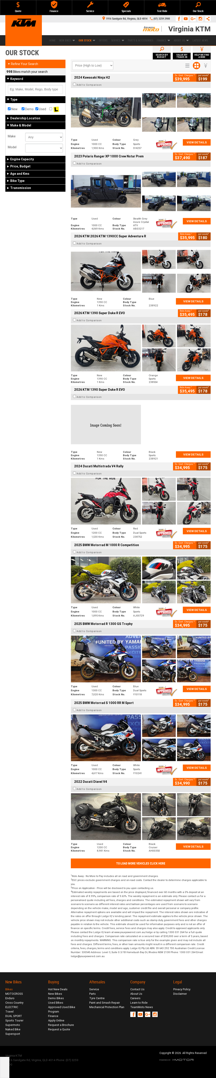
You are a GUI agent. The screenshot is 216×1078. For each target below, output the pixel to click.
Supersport (12, 1034)
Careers (135, 998)
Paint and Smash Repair (104, 1003)
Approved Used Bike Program (61, 1009)
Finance (163, 40)
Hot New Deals (57, 989)
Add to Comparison (89, 84)
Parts (92, 994)
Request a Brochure (61, 1025)
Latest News (200, 40)
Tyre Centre (97, 998)
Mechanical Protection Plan (106, 1007)
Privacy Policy (181, 989)
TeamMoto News (141, 1007)
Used (40, 109)
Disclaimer (180, 994)
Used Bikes (55, 1003)
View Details (197, 142)
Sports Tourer (14, 1020)
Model (12, 147)
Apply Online (56, 1020)
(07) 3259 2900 (161, 18)
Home (52, 40)
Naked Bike (12, 1029)
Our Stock (87, 40)
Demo (28, 109)
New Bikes (67, 40)
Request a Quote (59, 1029)
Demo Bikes (56, 998)
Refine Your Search (23, 64)
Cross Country (14, 1003)
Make (12, 136)
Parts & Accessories (140, 40)
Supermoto (12, 1025)
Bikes (9, 989)
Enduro (9, 998)
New (13, 109)
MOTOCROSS (14, 994)
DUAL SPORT (13, 1016)
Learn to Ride (139, 1003)
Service (117, 40)
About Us (181, 40)
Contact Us (137, 989)
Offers (103, 40)
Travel (9, 1011)
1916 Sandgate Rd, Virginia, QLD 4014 (124, 18)
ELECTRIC (11, 1007)
